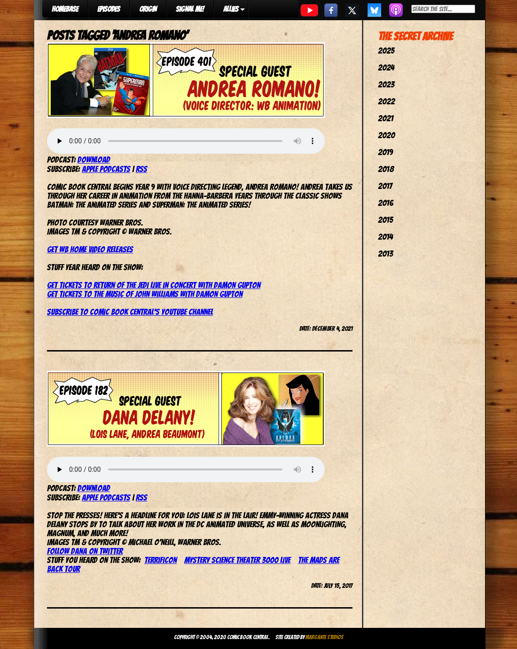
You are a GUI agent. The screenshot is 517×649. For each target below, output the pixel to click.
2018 (386, 168)
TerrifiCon (160, 559)
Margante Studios (325, 637)
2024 (386, 67)
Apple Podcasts (106, 168)
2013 (385, 253)
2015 (385, 219)
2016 (385, 202)
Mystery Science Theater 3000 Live (237, 559)
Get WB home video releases (90, 249)
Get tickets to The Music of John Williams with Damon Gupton (145, 293)
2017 (385, 185)
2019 (385, 152)
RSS (141, 168)
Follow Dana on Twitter (85, 551)
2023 (386, 84)
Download (94, 159)
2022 (386, 101)
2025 (386, 50)
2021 (385, 118)
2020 (386, 135)
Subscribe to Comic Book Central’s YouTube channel (130, 311)
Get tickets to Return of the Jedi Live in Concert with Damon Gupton (153, 285)
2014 (385, 236)
